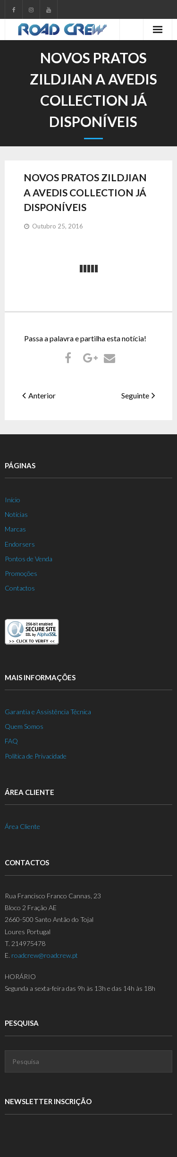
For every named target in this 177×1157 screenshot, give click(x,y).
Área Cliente (22, 826)
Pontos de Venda (28, 559)
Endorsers (20, 544)
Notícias (16, 514)
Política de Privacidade (36, 756)
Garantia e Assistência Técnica (48, 712)
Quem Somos (24, 726)
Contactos (20, 588)
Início (12, 500)
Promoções (21, 573)
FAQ (11, 741)
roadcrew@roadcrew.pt (44, 955)
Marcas (15, 529)
